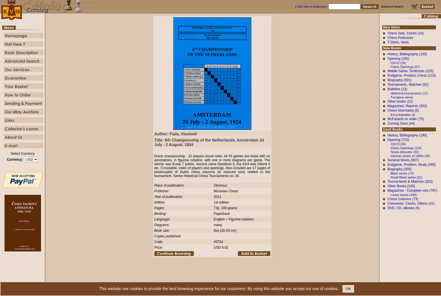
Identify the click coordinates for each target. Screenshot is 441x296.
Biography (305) (399, 169)
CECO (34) (398, 144)
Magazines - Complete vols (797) (412, 191)
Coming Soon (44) (401, 123)
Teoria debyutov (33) (405, 152)
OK (348, 289)
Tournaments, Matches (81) (407, 85)
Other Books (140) (401, 186)
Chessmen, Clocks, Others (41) (411, 204)
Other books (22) (400, 101)
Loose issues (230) (404, 194)
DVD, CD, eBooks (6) (404, 208)
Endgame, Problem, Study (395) (412, 165)
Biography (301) (399, 80)
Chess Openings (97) (405, 67)
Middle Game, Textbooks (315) (410, 71)
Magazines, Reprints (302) (407, 106)
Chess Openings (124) (406, 148)
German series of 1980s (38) (410, 156)
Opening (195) (398, 59)
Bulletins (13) (397, 89)
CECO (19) (398, 63)
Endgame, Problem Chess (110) (412, 76)
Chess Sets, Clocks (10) (406, 33)
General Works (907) (403, 160)
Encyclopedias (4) (403, 114)
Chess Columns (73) (403, 199)
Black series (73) (402, 173)
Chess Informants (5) (403, 110)
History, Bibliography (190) (407, 135)
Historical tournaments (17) (409, 93)
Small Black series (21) (406, 177)
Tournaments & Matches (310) (410, 182)
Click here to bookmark (311, 6)
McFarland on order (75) (406, 119)
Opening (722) (398, 140)
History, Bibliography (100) (407, 54)
